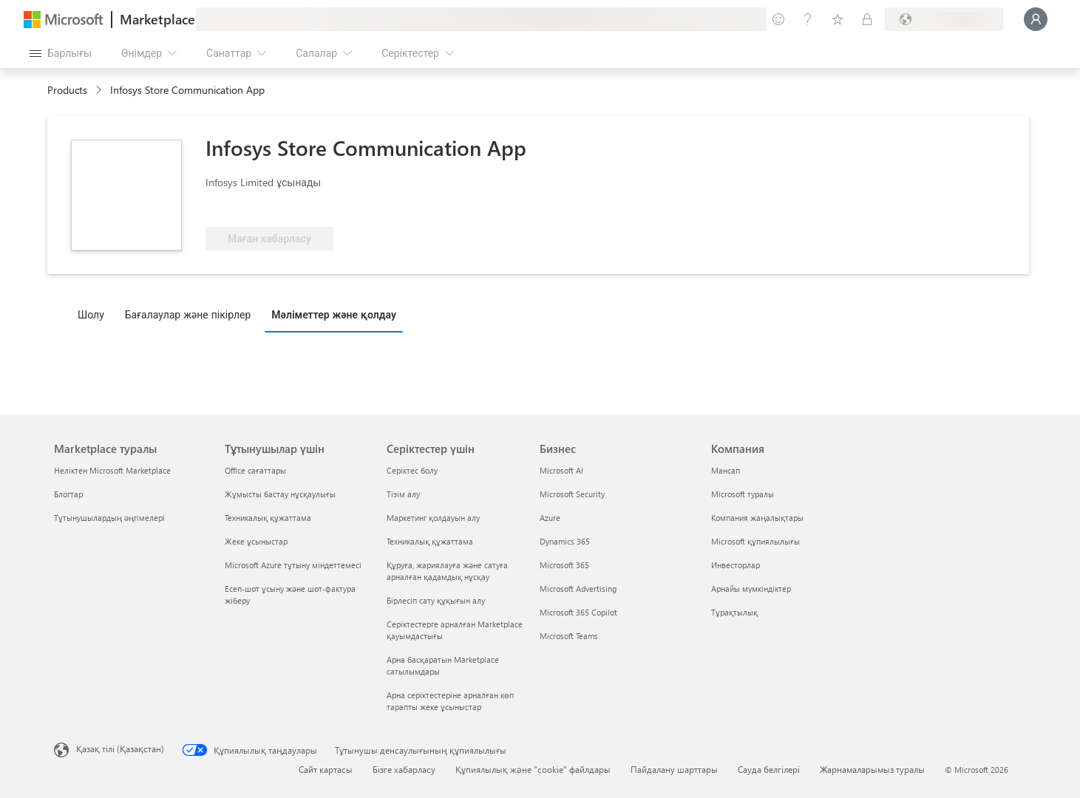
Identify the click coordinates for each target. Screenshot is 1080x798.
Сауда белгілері (769, 769)
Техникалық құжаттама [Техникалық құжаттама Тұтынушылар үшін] (268, 517)
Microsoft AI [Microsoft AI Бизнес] (561, 470)
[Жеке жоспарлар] (867, 19)
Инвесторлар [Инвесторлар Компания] (735, 564)
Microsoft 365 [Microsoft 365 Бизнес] (564, 564)
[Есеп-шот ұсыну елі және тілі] (944, 19)
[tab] (94, 314)
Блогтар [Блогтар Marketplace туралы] (68, 493)
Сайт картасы (326, 769)
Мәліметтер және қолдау (333, 314)
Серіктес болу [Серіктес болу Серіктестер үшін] (412, 470)
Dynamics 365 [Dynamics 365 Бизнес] (565, 541)
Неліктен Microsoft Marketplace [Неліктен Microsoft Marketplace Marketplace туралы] (112, 470)
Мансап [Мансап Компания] (725, 470)
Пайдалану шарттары (674, 769)
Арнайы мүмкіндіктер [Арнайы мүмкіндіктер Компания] (751, 588)
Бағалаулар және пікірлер (188, 314)
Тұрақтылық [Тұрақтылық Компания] (734, 612)
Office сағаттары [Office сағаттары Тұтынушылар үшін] (255, 470)
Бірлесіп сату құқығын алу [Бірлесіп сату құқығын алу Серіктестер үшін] (436, 600)
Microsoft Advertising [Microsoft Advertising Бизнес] (578, 588)
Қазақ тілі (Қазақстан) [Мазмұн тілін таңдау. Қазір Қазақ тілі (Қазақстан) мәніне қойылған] (120, 748)
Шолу (91, 314)
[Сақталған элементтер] (837, 19)
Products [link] (67, 90)
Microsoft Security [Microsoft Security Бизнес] (572, 493)
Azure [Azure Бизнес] (550, 517)
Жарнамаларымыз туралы (872, 769)
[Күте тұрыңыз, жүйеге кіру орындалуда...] (1035, 19)
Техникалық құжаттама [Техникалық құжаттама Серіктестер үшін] (430, 541)
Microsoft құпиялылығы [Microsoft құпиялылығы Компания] (755, 541)
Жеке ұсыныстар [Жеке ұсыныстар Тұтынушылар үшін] (256, 541)
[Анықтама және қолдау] (808, 19)
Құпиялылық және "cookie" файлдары (533, 769)
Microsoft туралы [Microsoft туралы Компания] (742, 493)
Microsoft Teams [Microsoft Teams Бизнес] (569, 635)
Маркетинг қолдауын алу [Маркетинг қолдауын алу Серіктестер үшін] (433, 517)
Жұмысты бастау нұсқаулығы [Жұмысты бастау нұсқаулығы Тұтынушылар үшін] (280, 493)
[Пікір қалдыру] (778, 19)
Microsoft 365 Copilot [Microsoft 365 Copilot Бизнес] (578, 612)
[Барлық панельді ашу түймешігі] (61, 53)
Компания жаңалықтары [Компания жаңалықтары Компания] (757, 517)
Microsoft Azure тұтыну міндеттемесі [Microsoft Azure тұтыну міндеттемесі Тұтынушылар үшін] (293, 564)
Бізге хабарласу (404, 769)
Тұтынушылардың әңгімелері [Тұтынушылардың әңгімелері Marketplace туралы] (109, 517)
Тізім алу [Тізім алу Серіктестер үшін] (403, 493)
